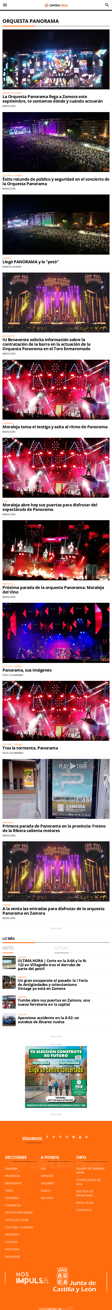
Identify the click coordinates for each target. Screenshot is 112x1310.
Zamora (11, 1169)
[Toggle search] (107, 5)
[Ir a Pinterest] (73, 1137)
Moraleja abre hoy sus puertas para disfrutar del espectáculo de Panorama (49, 507)
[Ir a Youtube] (80, 1137)
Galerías (47, 1183)
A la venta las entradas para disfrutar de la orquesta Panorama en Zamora (53, 911)
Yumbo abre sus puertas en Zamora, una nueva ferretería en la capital (54, 1002)
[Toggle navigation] (5, 5)
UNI (43, 1169)
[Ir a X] (60, 1137)
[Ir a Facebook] (47, 1137)
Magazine (12, 1256)
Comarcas (13, 1205)
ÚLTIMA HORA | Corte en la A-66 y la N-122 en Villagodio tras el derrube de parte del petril (52, 964)
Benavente (13, 1183)
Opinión (47, 1176)
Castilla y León (17, 1220)
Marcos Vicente (11, 266)
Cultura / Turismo (19, 1227)
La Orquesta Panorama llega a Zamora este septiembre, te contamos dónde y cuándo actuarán (52, 99)
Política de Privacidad (84, 1193)
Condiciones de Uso (88, 1182)
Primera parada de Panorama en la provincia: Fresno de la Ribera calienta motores (53, 828)
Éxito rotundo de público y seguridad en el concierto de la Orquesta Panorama (56, 181)
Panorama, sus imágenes (26, 670)
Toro (9, 1191)
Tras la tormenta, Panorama (30, 748)
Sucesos (11, 1242)
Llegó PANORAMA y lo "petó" (30, 262)
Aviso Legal (85, 1203)
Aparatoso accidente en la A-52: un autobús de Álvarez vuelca (48, 1019)
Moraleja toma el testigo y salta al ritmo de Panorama (55, 427)
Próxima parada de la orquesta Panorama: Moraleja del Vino (53, 590)
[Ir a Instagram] (67, 1137)
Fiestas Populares (19, 1212)
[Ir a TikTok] (53, 1137)
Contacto (84, 1210)
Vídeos (46, 1191)
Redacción (8, 106)
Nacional (12, 1249)
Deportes (12, 1234)
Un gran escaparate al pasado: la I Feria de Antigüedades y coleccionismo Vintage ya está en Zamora (53, 984)
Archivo (47, 1198)
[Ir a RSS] (86, 1137)
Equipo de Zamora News (90, 1171)
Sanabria (12, 1198)
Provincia (12, 1176)
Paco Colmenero (12, 675)
